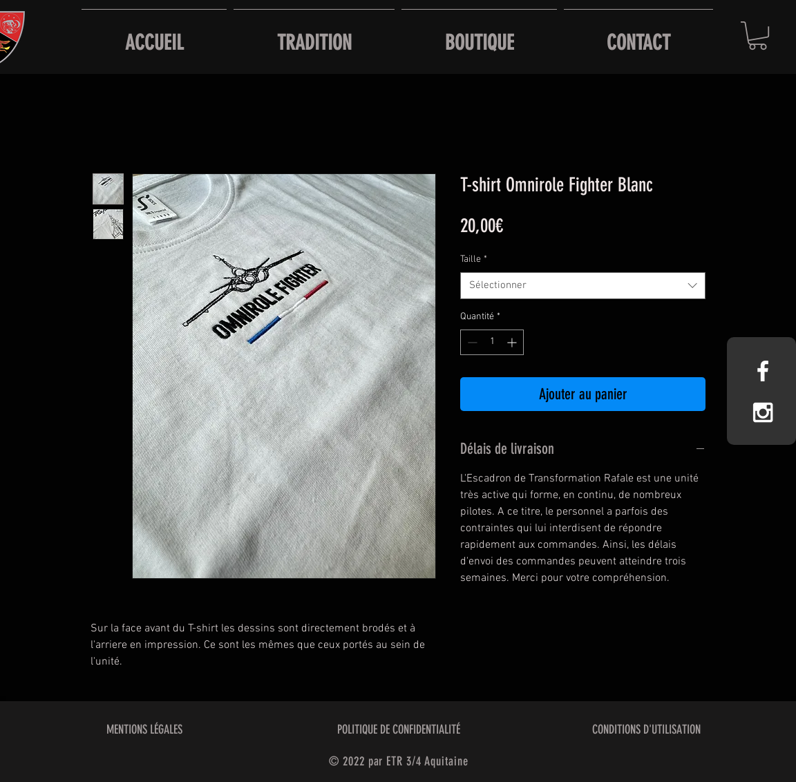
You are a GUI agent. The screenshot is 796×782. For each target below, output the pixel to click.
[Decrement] (471, 342)
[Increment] (513, 342)
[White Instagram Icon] (763, 412)
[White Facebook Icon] (763, 371)
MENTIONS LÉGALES (144, 729)
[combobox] (582, 285)
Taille (473, 259)
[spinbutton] (492, 342)
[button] (758, 35)
